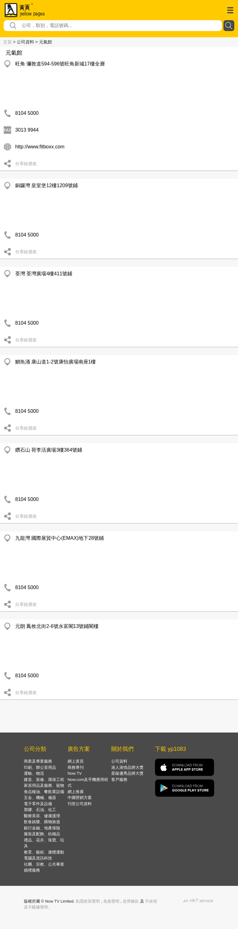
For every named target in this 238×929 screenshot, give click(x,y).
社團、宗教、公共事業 (44, 864)
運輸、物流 (34, 773)
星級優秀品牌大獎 (127, 773)
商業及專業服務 (38, 761)
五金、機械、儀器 (40, 797)
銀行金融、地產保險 (42, 828)
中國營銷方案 (80, 797)
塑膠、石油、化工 (40, 809)
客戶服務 (119, 779)
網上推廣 (76, 791)
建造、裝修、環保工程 (44, 779)
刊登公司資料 (80, 803)
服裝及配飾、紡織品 (42, 834)
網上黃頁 (76, 761)
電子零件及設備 (38, 803)
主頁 (7, 41)
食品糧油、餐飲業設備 (44, 791)
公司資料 (119, 761)
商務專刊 (76, 767)
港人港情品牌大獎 (127, 767)
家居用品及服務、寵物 (44, 785)
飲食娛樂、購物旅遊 (42, 821)
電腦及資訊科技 (38, 858)
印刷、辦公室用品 (40, 767)
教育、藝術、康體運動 (44, 852)
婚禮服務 (32, 870)
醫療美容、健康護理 (42, 816)
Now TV (75, 773)
